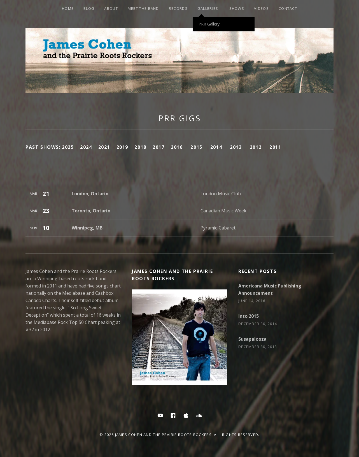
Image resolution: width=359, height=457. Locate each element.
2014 (216, 147)
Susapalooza (252, 339)
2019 (122, 147)
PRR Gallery (209, 24)
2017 (158, 147)
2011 (275, 147)
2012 (256, 147)
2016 (177, 147)
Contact (288, 8)
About (111, 8)
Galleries (207, 8)
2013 (236, 147)
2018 (140, 147)
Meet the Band (143, 8)
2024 (86, 147)
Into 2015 (248, 316)
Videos (261, 8)
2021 (104, 147)
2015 (196, 147)
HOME (68, 8)
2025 (68, 147)
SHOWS (236, 8)
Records (178, 8)
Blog (88, 8)
